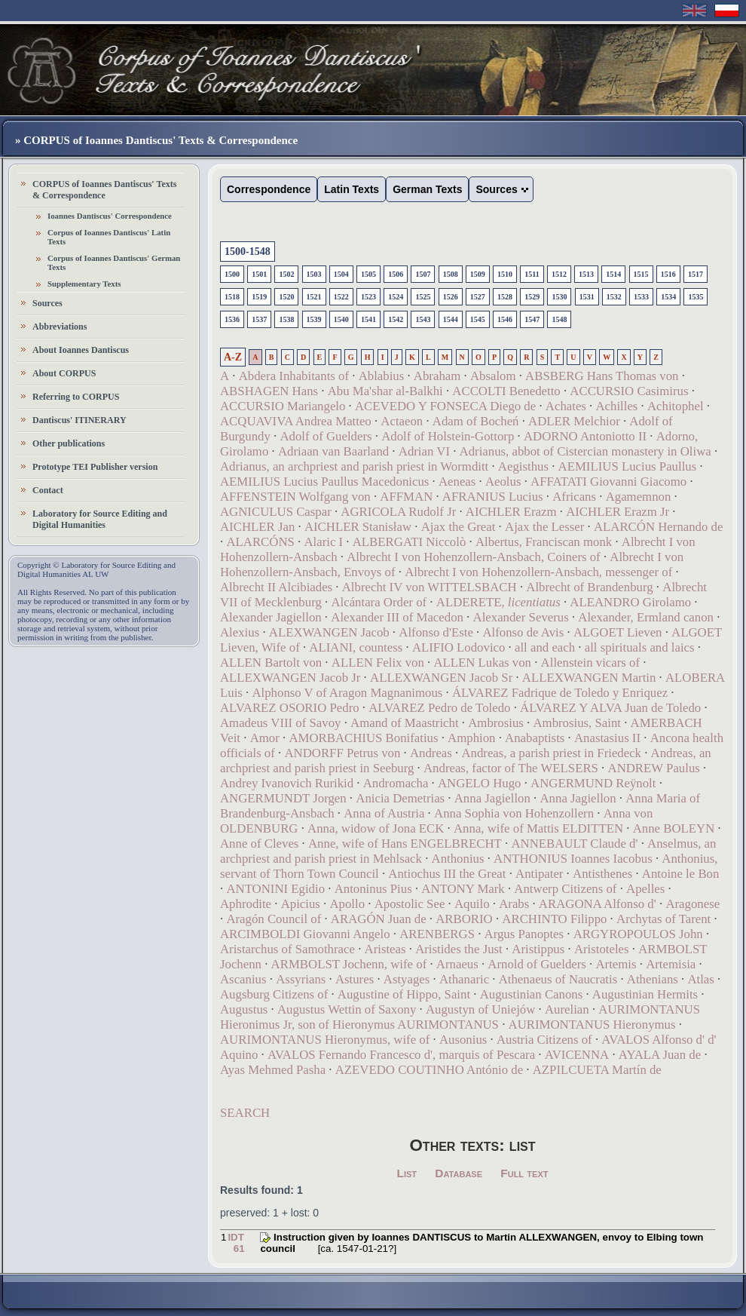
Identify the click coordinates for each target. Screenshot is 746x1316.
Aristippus (538, 949)
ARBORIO (464, 919)
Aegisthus (523, 466)
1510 (504, 274)
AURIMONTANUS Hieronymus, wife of (325, 1039)
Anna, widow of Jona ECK (375, 828)
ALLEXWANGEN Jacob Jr (290, 677)
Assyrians (301, 979)
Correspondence (268, 189)
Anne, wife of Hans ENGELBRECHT (405, 843)
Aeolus (503, 481)
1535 (695, 297)
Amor (265, 738)
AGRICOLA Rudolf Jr (398, 512)
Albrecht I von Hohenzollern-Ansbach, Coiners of (473, 557)
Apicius (300, 904)
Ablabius (382, 376)
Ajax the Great (458, 527)
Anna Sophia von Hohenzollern (514, 813)
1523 (368, 297)
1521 (314, 297)
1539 (314, 319)
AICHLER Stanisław (357, 527)
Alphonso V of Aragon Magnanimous (347, 693)
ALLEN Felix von (378, 662)
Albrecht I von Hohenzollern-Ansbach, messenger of (538, 572)
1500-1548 (248, 251)
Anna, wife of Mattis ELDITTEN (538, 828)
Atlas (700, 979)
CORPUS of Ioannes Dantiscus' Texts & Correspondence (104, 190)
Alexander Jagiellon (271, 617)
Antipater (539, 874)
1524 (395, 297)
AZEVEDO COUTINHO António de (429, 1070)
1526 (450, 297)
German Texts (427, 189)
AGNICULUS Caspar (276, 512)
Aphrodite (245, 904)
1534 (668, 297)
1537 (259, 319)
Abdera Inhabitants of (294, 376)
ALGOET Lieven (617, 632)
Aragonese (692, 904)
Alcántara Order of (379, 602)
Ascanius (243, 979)
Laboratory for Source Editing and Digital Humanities (99, 519)
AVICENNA (577, 1055)
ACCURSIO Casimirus (629, 391)
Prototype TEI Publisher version (94, 467)
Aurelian (567, 1009)
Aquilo (472, 904)
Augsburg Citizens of (274, 994)
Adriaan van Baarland (333, 451)
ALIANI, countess (355, 647)
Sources (47, 303)
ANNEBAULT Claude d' (574, 843)
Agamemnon (638, 496)
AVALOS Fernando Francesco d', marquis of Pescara (401, 1055)
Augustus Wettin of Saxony (346, 1009)
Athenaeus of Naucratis (558, 979)
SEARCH (245, 1113)
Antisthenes (602, 874)
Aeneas (457, 481)
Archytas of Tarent (663, 919)
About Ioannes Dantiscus (80, 350)
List (407, 1173)
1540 (341, 319)
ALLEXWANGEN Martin (589, 677)
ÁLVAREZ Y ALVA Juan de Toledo (610, 708)
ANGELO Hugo (479, 783)
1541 (368, 319)
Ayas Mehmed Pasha (273, 1070)
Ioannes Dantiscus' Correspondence (109, 215)
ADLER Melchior (574, 421)
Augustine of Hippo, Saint (404, 994)
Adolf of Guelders (325, 436)
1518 (232, 297)
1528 (504, 297)
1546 (504, 319)
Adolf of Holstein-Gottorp (447, 436)
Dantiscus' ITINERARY (79, 420)
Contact (47, 490)
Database (458, 1173)
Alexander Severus (521, 617)
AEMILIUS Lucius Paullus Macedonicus (324, 481)
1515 (641, 274)
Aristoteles (601, 949)
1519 (259, 297)
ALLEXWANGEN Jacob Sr (441, 677)
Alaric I (323, 542)
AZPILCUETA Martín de (597, 1070)
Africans (574, 496)
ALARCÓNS (260, 542)
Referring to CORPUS (75, 396)
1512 (559, 274)
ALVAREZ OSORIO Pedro (289, 708)
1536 (232, 319)
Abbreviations (59, 326)
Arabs (514, 904)
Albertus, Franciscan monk (543, 542)
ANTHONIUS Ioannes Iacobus (573, 858)
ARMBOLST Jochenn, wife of (349, 964)
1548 (559, 319)
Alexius (239, 632)
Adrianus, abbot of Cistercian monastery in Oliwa (585, 451)
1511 (531, 274)
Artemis (615, 964)
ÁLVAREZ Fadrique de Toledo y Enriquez (560, 693)
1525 (422, 297)
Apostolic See (410, 904)
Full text (524, 1173)
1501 (259, 274)
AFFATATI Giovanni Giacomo (608, 481)
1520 (286, 297)
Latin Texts (351, 189)
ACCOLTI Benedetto (506, 391)
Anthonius (458, 858)
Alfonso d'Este (436, 632)
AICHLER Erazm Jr (617, 512)
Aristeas (385, 949)
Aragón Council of (273, 919)
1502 (286, 274)
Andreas (431, 753)
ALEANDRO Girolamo (630, 602)
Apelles (645, 889)
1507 (422, 274)
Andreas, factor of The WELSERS (510, 768)
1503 (314, 274)
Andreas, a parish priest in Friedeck (551, 753)
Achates (566, 406)
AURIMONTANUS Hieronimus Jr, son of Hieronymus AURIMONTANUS (460, 1017)
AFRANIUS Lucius (492, 496)
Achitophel (675, 406)
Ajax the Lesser (544, 527)
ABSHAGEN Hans (269, 391)
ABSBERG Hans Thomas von (601, 376)
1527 (477, 297)
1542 (395, 319)
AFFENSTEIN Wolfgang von (295, 496)
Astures (354, 979)
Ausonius (463, 1039)
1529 (532, 297)
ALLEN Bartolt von (271, 662)
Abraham (437, 376)
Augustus (244, 1009)
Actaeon (402, 421)
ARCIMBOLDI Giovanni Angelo (305, 934)
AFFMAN (406, 496)
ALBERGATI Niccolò (409, 542)
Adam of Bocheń (476, 421)
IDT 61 (236, 1243)
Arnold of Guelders (537, 964)
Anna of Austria (384, 813)
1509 (477, 274)
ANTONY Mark (462, 889)
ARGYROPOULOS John (638, 934)
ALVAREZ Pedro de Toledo (439, 708)
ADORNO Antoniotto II (585, 436)
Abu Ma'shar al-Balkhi (385, 391)
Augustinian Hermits (645, 994)
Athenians (652, 979)
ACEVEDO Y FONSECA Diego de (445, 406)
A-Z (233, 357)
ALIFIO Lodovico (459, 647)
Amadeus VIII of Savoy (280, 723)
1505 (368, 274)
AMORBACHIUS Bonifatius (363, 738)
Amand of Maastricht (404, 723)
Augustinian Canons (531, 994)
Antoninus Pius (373, 889)
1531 (587, 297)
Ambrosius (496, 723)
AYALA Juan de (660, 1055)
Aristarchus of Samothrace (287, 949)
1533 (641, 297)
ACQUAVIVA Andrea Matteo (295, 421)
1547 (532, 319)
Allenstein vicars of (590, 662)
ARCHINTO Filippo (554, 919)
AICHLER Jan (257, 527)
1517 (695, 274)
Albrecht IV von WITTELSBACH (429, 587)
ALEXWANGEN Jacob (329, 632)
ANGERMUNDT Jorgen (283, 798)
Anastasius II (607, 738)
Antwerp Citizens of (565, 889)
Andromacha (396, 783)
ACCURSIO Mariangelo (282, 406)
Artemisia (672, 964)
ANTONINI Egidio (275, 889)
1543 (422, 319)
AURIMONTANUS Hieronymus (592, 1024)
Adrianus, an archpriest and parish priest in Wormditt (354, 466)
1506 (395, 274)
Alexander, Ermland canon (646, 617)
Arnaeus (457, 964)
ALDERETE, (498, 602)
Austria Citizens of (544, 1039)
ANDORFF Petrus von (342, 753)
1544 (450, 319)
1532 (614, 297)
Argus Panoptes (524, 934)
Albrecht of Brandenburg (589, 587)
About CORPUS (64, 373)
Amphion (471, 738)
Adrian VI (424, 451)
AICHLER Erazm (511, 512)
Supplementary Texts (84, 283)
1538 (286, 319)
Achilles (616, 406)
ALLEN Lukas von (482, 662)
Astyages (407, 979)
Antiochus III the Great (447, 874)
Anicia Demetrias (400, 798)
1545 (477, 319)
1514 (613, 274)
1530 (559, 297)
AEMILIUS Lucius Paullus (627, 466)
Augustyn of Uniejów (480, 1009)
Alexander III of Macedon (397, 617)
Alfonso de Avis (523, 632)
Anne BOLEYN (674, 828)
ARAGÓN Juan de (379, 919)
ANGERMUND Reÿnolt (593, 783)
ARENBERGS (437, 934)
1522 (341, 297)
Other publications (68, 443)
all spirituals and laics (640, 647)
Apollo (347, 904)
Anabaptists (534, 738)
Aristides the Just (459, 949)
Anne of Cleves (259, 843)
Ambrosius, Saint (577, 723)
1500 (232, 274)
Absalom (493, 376)
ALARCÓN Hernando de (658, 527)
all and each (545, 647)
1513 (586, 274)
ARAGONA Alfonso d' (597, 904)
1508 (450, 274)
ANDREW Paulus (654, 768)
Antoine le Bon (681, 874)
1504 (341, 274)
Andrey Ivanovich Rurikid (286, 783)
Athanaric (464, 979)
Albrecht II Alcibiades (276, 587)
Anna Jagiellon (492, 798)
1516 (668, 274)
